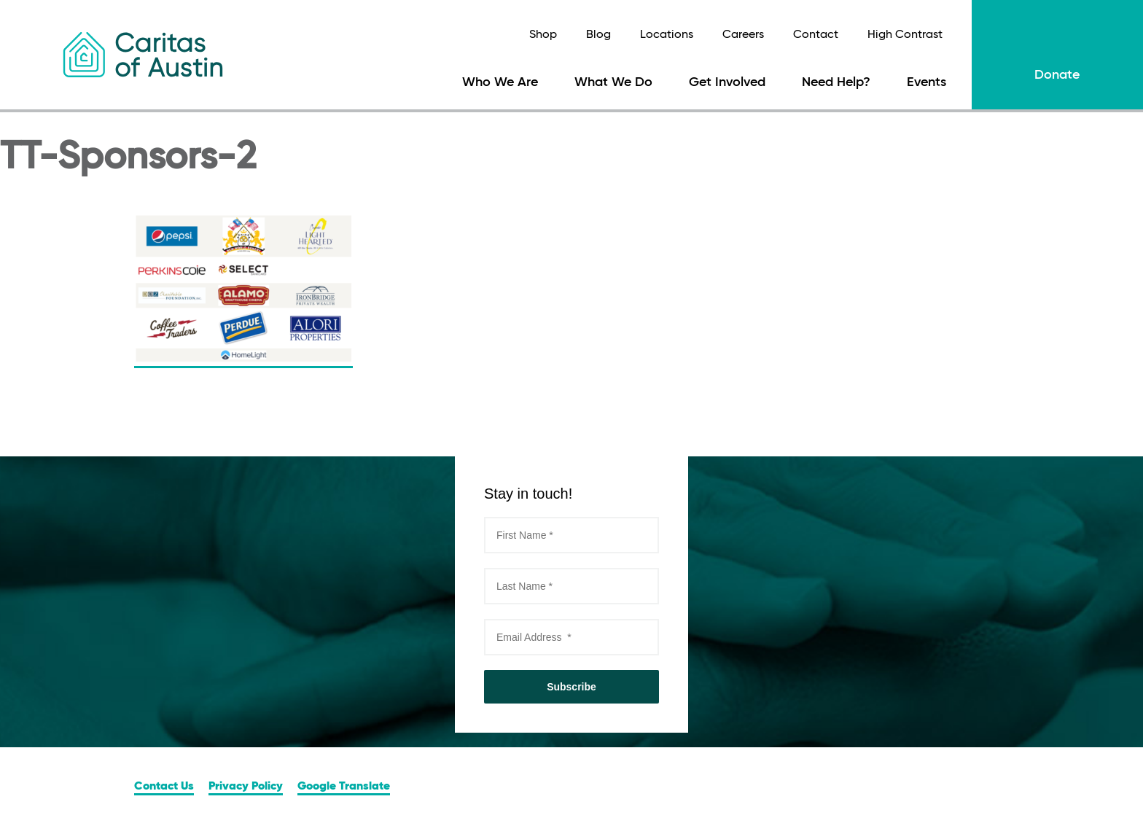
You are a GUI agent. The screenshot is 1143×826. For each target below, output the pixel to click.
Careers (743, 35)
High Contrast (905, 35)
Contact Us (164, 786)
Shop (543, 35)
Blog (598, 35)
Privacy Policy (245, 786)
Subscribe (571, 687)
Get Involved (727, 82)
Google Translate (343, 786)
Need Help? (836, 82)
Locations (666, 35)
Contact (815, 35)
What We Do (613, 82)
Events (926, 82)
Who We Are (500, 82)
